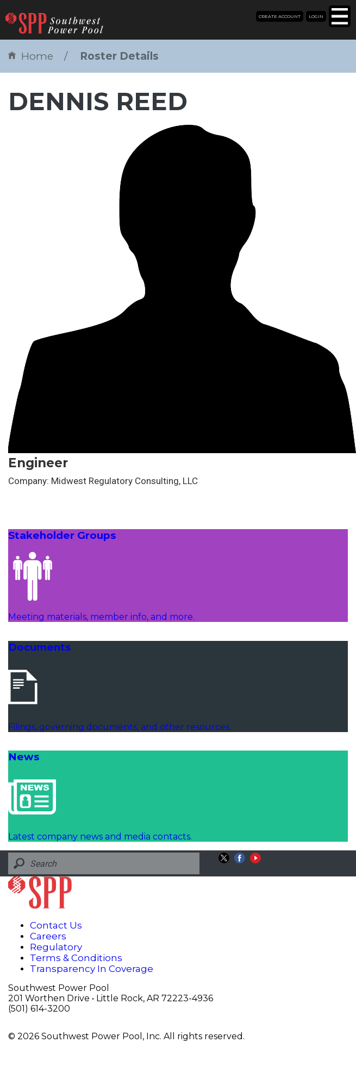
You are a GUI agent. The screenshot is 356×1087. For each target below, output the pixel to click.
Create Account (280, 16)
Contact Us (56, 925)
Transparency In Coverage (91, 968)
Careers (48, 936)
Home (30, 56)
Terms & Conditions (76, 957)
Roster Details (119, 56)
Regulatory (56, 947)
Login (316, 16)
